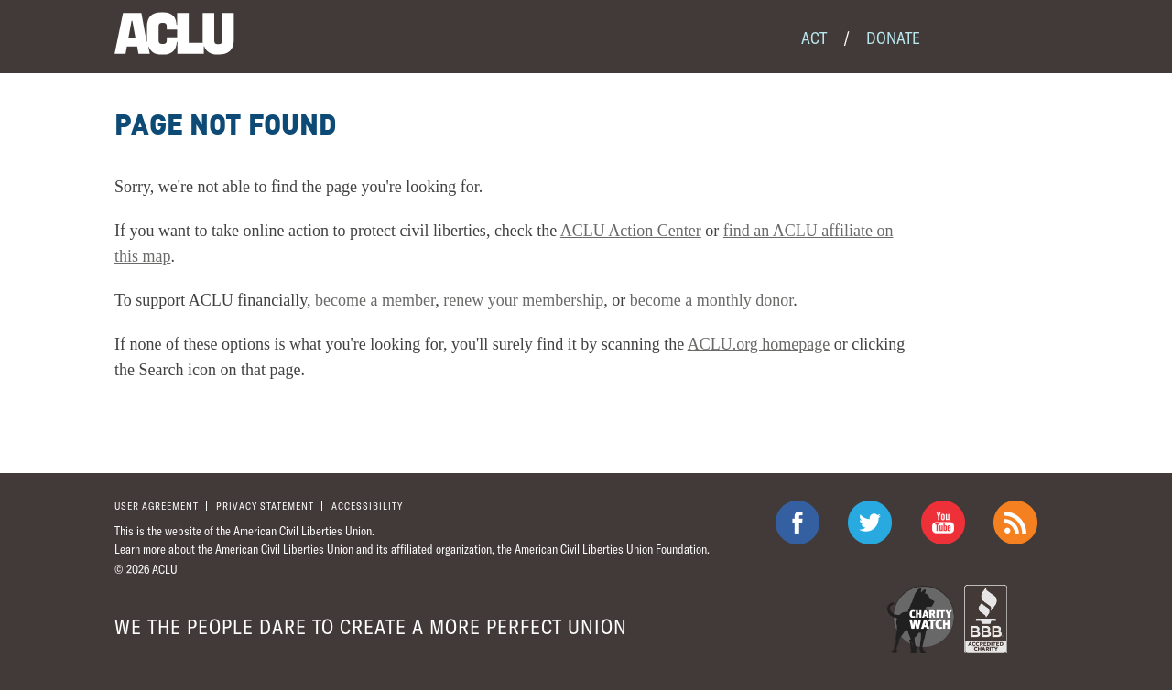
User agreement (156, 506)
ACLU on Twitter (870, 522)
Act (814, 37)
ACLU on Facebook (797, 522)
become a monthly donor (711, 300)
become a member (375, 300)
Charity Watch (920, 619)
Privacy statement (265, 506)
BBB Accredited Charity (985, 619)
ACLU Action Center (630, 230)
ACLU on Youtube (943, 522)
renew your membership (523, 300)
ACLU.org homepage (759, 344)
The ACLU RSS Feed (1015, 522)
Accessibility (367, 506)
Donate (893, 37)
